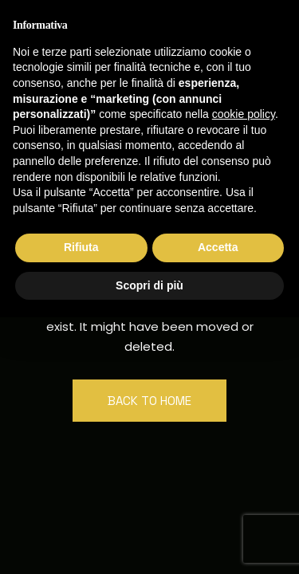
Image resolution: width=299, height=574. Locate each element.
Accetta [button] (218, 247)
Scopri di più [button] (149, 285)
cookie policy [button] (243, 114)
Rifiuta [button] (81, 247)
